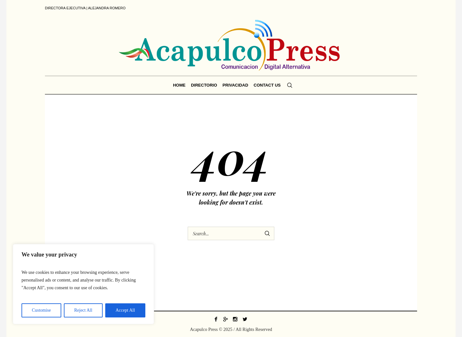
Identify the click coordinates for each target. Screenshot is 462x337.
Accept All (125, 310)
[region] (83, 284)
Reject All (83, 310)
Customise (41, 310)
